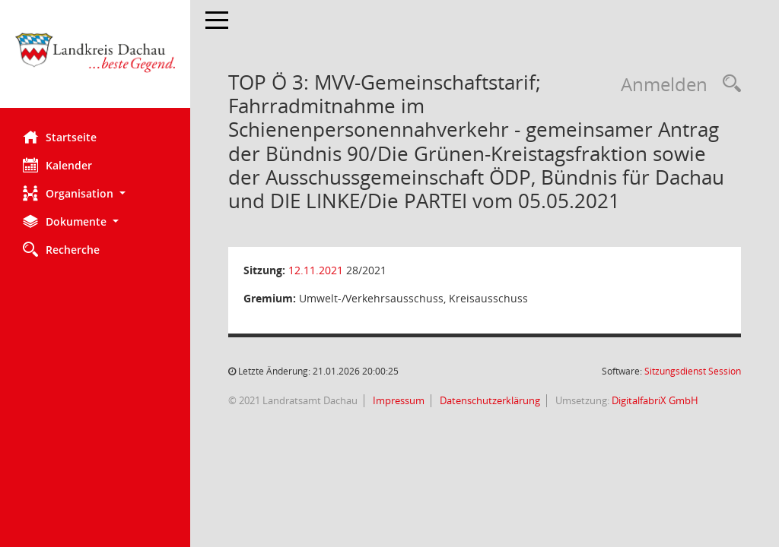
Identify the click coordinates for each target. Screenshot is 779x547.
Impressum (397, 400)
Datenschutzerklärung (488, 400)
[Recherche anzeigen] (728, 83)
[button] (95, 193)
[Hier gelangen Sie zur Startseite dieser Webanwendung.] (95, 60)
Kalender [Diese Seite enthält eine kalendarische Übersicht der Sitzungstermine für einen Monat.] (57, 164)
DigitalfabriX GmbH (655, 400)
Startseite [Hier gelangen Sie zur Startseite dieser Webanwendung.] (60, 136)
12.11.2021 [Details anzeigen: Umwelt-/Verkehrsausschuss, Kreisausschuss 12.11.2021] (315, 270)
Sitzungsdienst (692, 371)
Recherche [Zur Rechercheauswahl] (61, 249)
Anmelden (664, 83)
